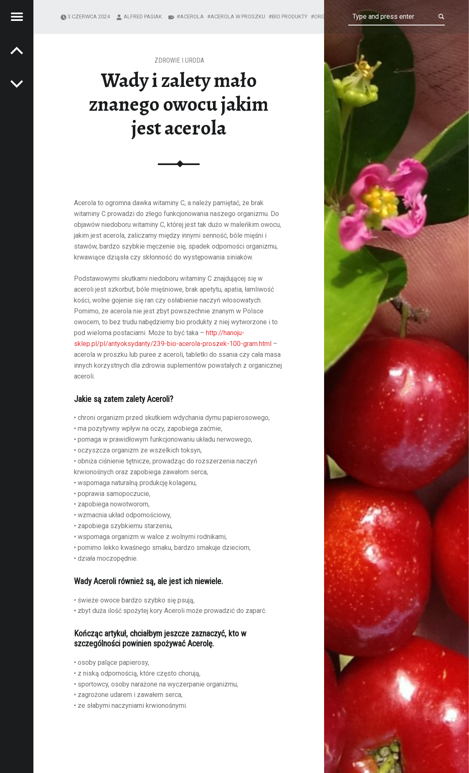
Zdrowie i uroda (179, 60)
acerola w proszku (237, 16)
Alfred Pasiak (143, 16)
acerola (192, 16)
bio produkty (289, 16)
